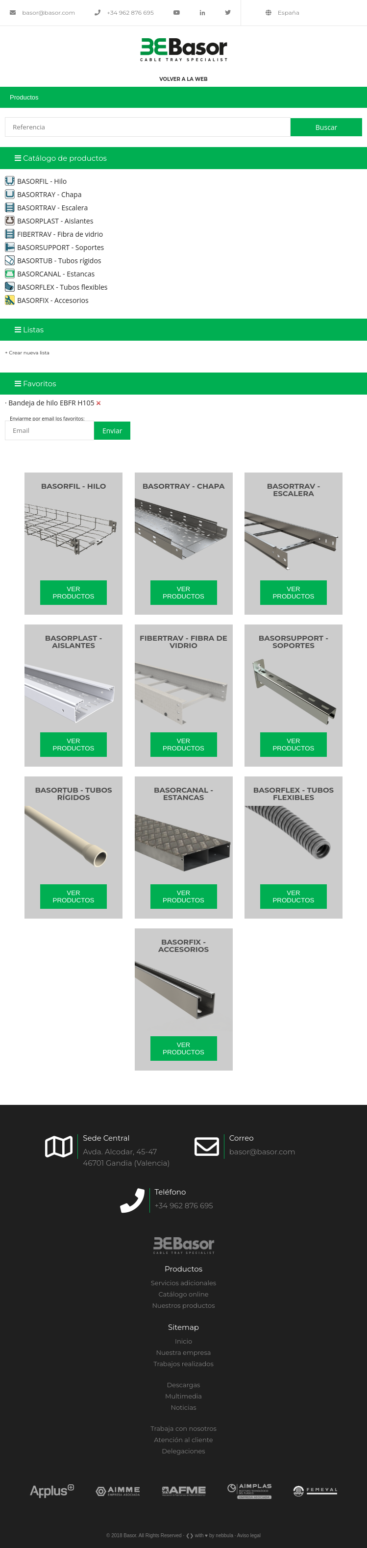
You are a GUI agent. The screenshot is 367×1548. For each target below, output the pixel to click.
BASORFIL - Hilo (36, 181)
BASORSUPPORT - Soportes (54, 247)
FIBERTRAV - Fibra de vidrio (54, 234)
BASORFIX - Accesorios (47, 300)
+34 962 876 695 (124, 12)
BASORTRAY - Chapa (43, 194)
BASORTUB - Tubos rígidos (53, 260)
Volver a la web (183, 79)
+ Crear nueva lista (27, 353)
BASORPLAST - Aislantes (49, 220)
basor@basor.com (42, 12)
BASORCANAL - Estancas (50, 273)
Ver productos (74, 592)
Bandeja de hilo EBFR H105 (51, 402)
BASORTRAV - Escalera (46, 207)
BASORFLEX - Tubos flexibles (56, 287)
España (282, 12)
